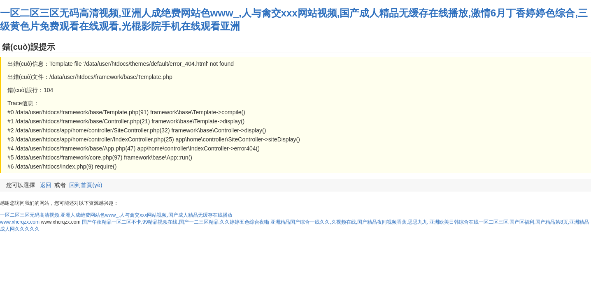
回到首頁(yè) (85, 185)
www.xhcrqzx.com (20, 222)
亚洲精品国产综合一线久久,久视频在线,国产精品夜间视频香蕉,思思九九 (349, 222)
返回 (45, 185)
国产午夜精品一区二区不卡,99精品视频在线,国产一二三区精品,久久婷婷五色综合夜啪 (175, 222)
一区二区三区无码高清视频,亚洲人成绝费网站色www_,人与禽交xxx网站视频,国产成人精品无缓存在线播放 (116, 215)
